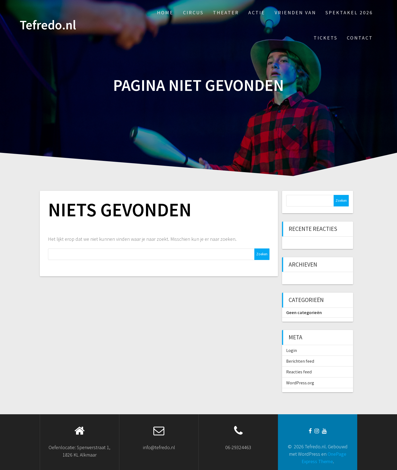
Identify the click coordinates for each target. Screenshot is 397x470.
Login (291, 350)
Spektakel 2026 (349, 12)
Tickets (325, 38)
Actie (256, 12)
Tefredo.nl (48, 25)
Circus (193, 12)
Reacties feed (299, 371)
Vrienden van (295, 12)
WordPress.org (300, 382)
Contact (360, 38)
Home (165, 12)
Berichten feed (300, 361)
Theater (226, 12)
